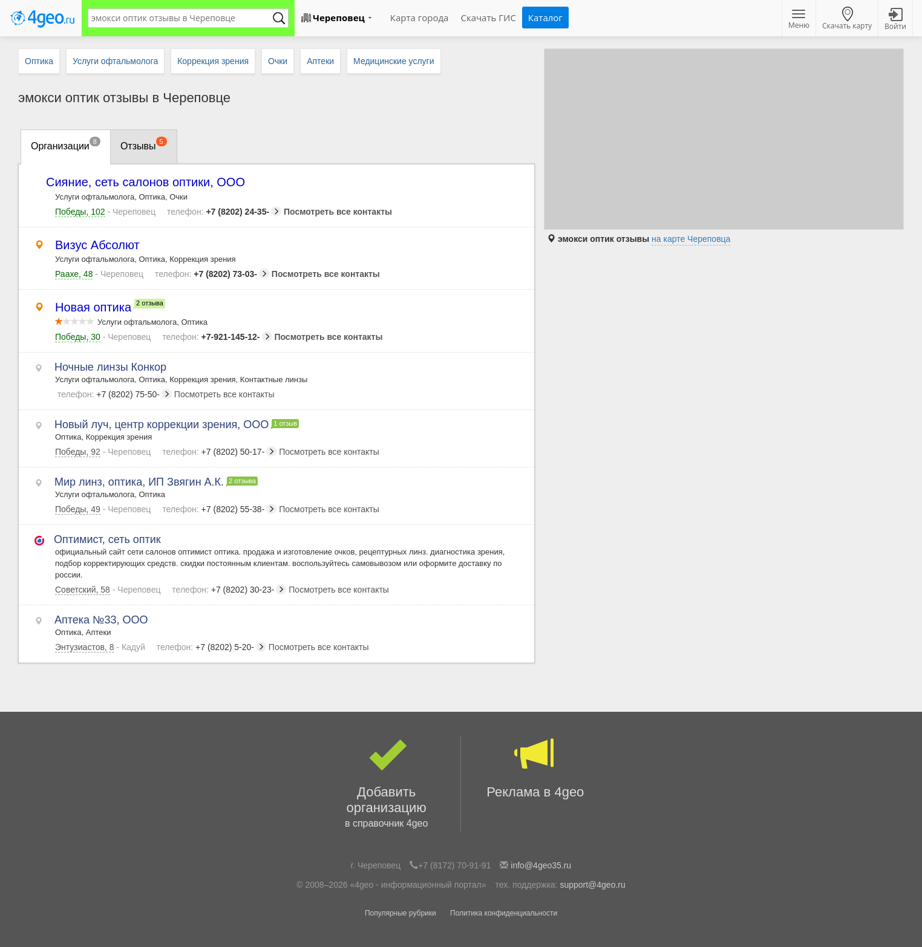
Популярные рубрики (400, 913)
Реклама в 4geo (535, 767)
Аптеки (320, 61)
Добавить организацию (386, 783)
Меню (798, 20)
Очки (277, 61)
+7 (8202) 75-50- (114, 394)
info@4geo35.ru (541, 865)
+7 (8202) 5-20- (211, 647)
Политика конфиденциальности (503, 913)
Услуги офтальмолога (115, 61)
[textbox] (182, 18)
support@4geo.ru (592, 885)
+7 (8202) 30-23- (229, 589)
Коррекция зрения (213, 61)
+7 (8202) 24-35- (224, 211)
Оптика (39, 61)
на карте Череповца (691, 239)
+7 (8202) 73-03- (212, 274)
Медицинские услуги (393, 61)
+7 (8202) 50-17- (219, 452)
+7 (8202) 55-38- (219, 509)
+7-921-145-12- (217, 337)
